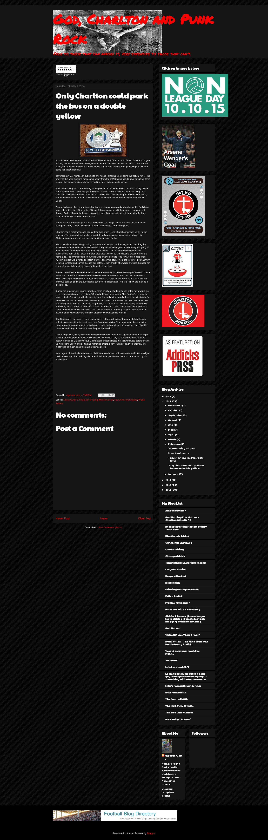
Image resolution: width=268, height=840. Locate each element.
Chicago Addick (175, 556)
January (173, 474)
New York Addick (175, 692)
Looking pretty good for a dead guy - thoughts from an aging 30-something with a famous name (186, 676)
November (175, 405)
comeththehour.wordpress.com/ (185, 562)
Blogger (151, 833)
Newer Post (63, 518)
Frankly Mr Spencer (177, 602)
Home (104, 518)
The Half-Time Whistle (179, 705)
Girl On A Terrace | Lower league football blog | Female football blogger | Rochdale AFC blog (185, 618)
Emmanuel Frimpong (87, 399)
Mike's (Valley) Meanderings (183, 685)
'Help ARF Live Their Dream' (182, 634)
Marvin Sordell (106, 399)
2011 (168, 489)
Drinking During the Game (182, 589)
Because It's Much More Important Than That (186, 528)
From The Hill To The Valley (182, 609)
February (174, 444)
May (171, 429)
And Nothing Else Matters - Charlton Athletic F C (182, 518)
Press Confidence (178, 453)
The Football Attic (176, 699)
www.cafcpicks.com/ (178, 719)
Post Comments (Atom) (110, 527)
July (171, 424)
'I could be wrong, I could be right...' (182, 652)
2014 (168, 401)
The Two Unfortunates (179, 712)
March (172, 439)
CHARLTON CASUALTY (178, 542)
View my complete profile (168, 792)
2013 (168, 480)
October (173, 410)
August (172, 420)
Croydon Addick (175, 569)
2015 (168, 396)
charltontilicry (174, 549)
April (171, 434)
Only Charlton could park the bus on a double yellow (186, 466)
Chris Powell (70, 399)
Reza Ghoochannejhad (125, 399)
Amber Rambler (175, 510)
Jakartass (171, 660)
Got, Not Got (172, 628)
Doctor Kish (172, 582)
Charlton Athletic (63, 74)
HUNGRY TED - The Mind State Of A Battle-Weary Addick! (186, 643)
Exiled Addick (173, 596)
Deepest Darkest (175, 576)
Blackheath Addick (177, 536)
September (175, 415)
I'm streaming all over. (182, 448)
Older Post (144, 518)
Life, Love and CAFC (177, 667)
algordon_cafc (73, 395)
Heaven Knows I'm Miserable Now (186, 459)
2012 (168, 485)
